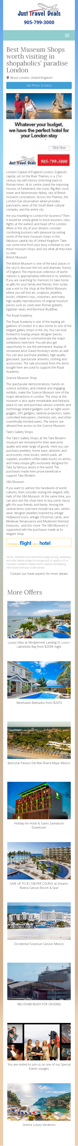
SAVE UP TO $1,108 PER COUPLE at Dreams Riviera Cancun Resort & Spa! (39, 866)
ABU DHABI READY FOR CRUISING (39, 984)
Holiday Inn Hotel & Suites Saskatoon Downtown (39, 805)
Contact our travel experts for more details (39, 574)
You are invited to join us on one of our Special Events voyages (39, 1047)
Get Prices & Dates (39, 85)
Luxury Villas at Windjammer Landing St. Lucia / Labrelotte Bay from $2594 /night (39, 625)
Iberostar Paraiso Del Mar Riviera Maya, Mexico (39, 743)
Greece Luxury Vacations (39, 1105)
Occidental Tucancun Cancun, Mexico (39, 924)
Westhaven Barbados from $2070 (39, 683)
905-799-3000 (39, 22)
